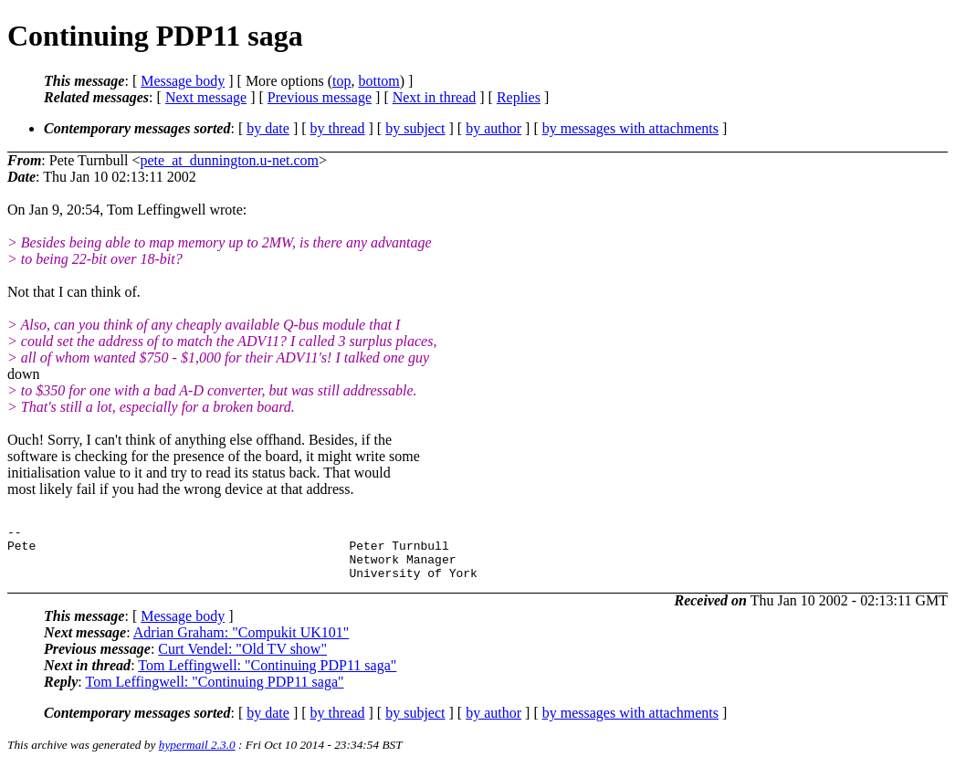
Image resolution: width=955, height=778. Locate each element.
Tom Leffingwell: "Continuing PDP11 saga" (267, 676)
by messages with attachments (630, 128)
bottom (378, 81)
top (341, 81)
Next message (206, 97)
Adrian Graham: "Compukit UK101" (241, 643)
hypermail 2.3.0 (197, 755)
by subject (415, 128)
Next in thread (435, 97)
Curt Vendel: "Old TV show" (242, 660)
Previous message (320, 97)
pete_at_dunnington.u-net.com (230, 160)
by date (268, 128)
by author (493, 128)
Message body (183, 81)
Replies (518, 97)
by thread (337, 128)
